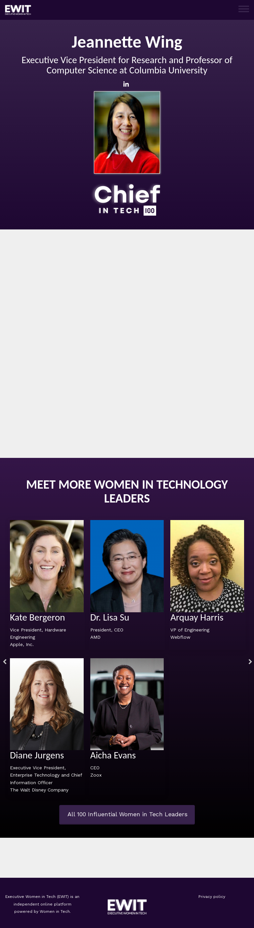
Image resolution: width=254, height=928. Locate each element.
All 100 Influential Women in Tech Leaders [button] (127, 814)
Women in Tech (55, 911)
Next (249, 663)
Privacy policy (211, 896)
